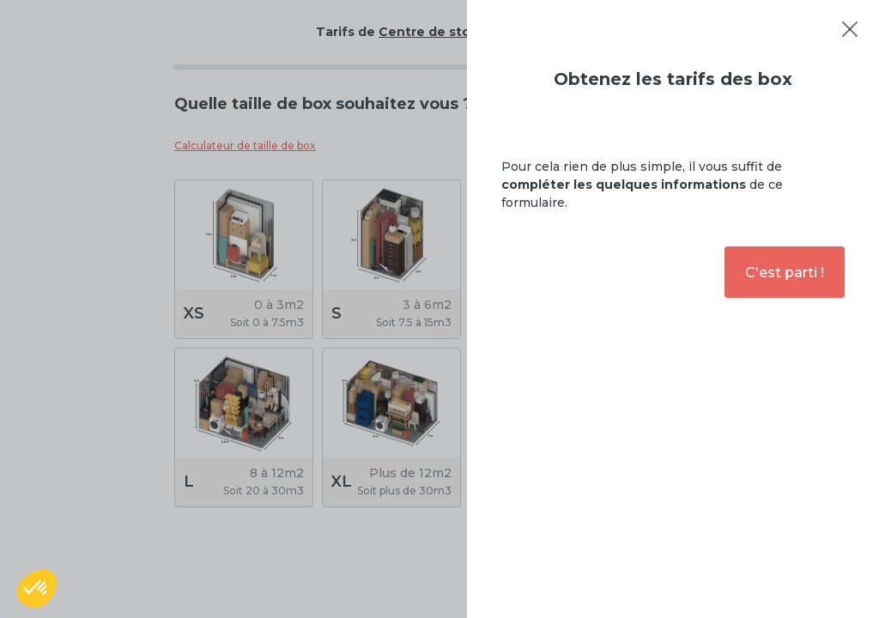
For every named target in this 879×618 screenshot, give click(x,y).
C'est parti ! (784, 272)
